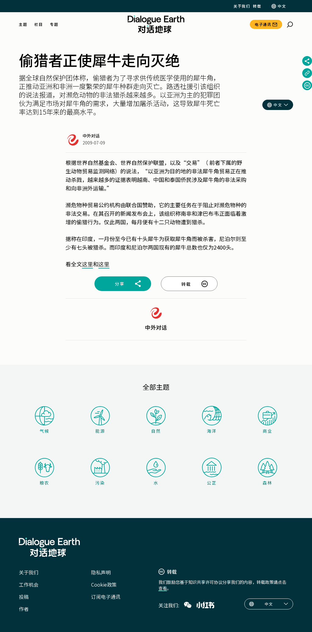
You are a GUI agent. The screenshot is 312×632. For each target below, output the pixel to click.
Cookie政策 (104, 584)
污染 (100, 472)
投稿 (24, 596)
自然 (156, 420)
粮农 (44, 472)
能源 (100, 420)
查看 (162, 588)
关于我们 (241, 6)
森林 (267, 472)
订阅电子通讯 (105, 596)
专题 (54, 24)
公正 (212, 472)
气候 (44, 420)
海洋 (212, 420)
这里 (87, 264)
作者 (24, 608)
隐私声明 (101, 572)
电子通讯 (263, 24)
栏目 (38, 24)
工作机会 (28, 584)
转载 (257, 6)
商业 (267, 420)
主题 (23, 24)
